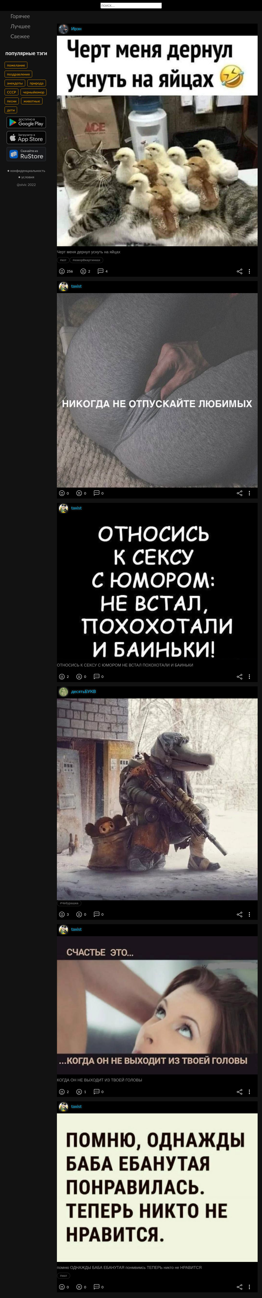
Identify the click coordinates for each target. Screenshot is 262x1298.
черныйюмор (33, 92)
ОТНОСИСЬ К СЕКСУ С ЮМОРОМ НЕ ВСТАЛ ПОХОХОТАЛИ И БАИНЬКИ (125, 665)
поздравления (18, 74)
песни (11, 101)
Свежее (20, 36)
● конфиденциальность (26, 170)
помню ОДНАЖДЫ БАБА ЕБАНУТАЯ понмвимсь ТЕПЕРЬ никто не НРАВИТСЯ (129, 1267)
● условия (26, 177)
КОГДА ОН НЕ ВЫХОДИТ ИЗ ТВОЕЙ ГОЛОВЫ (99, 1080)
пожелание (16, 65)
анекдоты (15, 83)
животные (31, 101)
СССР (11, 92)
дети (11, 110)
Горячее (20, 16)
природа (37, 83)
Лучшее (20, 26)
